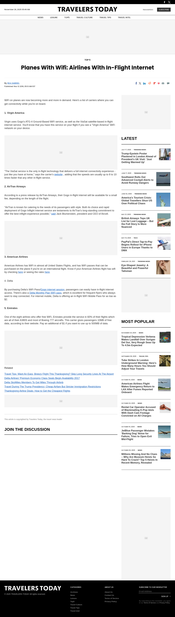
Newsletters (148, 9)
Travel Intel (75, 611)
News (141, 333)
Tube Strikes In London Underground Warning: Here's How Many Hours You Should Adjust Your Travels (138, 364)
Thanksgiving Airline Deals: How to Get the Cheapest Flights (37, 391)
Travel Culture (76, 605)
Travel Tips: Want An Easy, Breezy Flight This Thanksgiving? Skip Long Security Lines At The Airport (59, 374)
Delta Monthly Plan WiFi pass (45, 293)
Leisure (73, 598)
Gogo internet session (53, 289)
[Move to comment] (168, 83)
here (20, 272)
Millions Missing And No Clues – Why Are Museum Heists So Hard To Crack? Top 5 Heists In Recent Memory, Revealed (139, 458)
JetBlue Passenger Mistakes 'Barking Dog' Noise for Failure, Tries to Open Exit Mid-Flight (137, 435)
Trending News (140, 150)
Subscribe (164, 10)
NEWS (40, 17)
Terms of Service (112, 598)
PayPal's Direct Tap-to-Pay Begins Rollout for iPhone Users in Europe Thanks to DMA (137, 246)
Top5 (72, 601)
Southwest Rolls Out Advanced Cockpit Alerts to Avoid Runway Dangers (137, 180)
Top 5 (88, 59)
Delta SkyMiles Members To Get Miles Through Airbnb (33, 382)
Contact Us (109, 595)
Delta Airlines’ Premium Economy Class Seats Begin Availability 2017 (42, 378)
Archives (74, 592)
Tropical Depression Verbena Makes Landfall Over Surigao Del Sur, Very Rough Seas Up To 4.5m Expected (138, 341)
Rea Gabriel (13, 83)
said (53, 213)
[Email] (163, 83)
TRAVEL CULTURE (84, 17)
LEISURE (54, 17)
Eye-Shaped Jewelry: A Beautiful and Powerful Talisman (134, 268)
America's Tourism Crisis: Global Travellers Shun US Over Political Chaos (136, 200)
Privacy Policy (111, 601)
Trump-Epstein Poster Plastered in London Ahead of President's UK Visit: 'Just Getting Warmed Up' (138, 158)
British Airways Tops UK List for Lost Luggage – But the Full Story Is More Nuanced (137, 222)
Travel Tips (143, 356)
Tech (136, 238)
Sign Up (164, 596)
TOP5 (67, 17)
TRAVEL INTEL (124, 17)
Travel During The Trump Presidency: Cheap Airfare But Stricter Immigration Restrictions (52, 386)
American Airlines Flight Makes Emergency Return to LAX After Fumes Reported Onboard (137, 388)
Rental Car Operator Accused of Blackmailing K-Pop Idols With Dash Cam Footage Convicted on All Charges (138, 411)
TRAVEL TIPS (105, 17)
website (58, 174)
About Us (109, 592)
